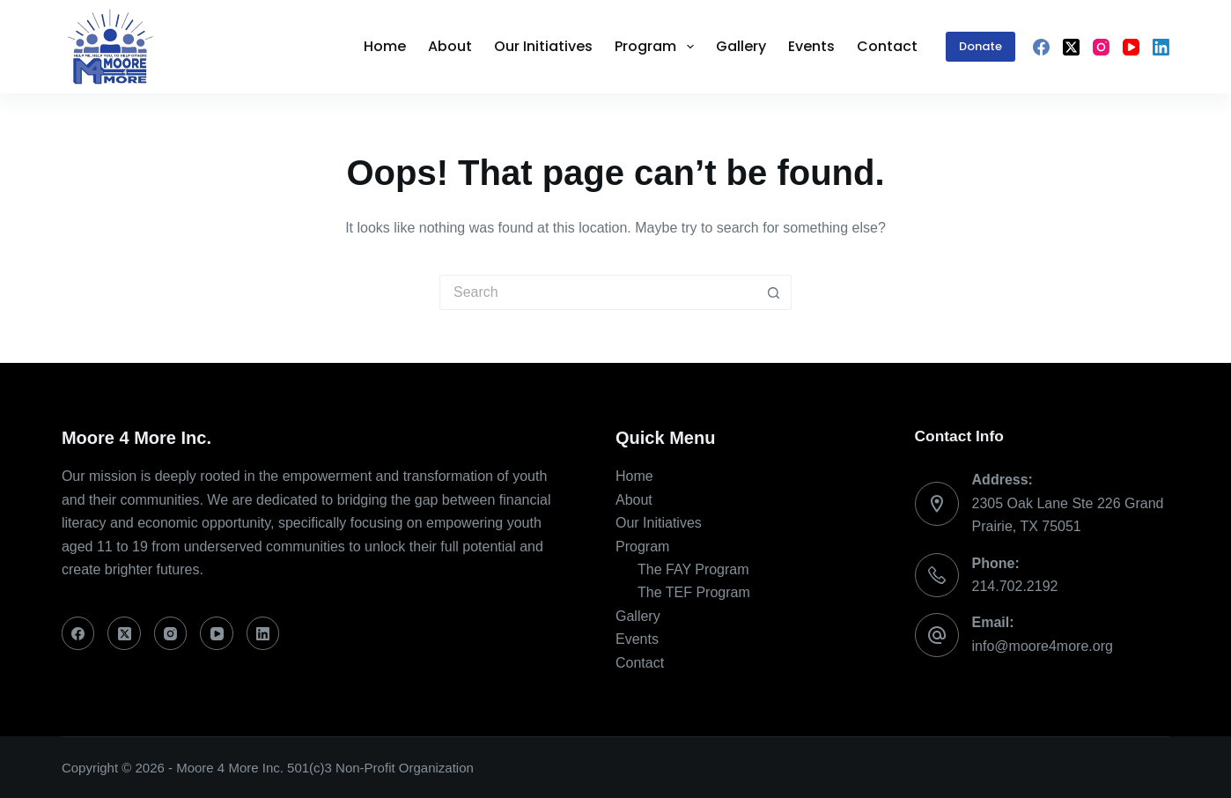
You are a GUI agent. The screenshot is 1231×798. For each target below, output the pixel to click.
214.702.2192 (1015, 586)
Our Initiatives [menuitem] (543, 46)
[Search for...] (597, 292)
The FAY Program (693, 569)
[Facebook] (1041, 47)
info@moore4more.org (1042, 646)
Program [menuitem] (657, 46)
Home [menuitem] (385, 46)
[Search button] (774, 292)
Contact (640, 662)
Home (634, 476)
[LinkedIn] (1161, 47)
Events (637, 639)
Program (642, 546)
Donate (980, 46)
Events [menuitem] (811, 46)
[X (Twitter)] (1071, 47)
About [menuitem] (450, 46)
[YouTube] (1131, 47)
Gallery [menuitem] (741, 46)
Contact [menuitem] (887, 46)
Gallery (638, 616)
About (634, 499)
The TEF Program (694, 592)
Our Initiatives (659, 522)
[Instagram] (1101, 47)
